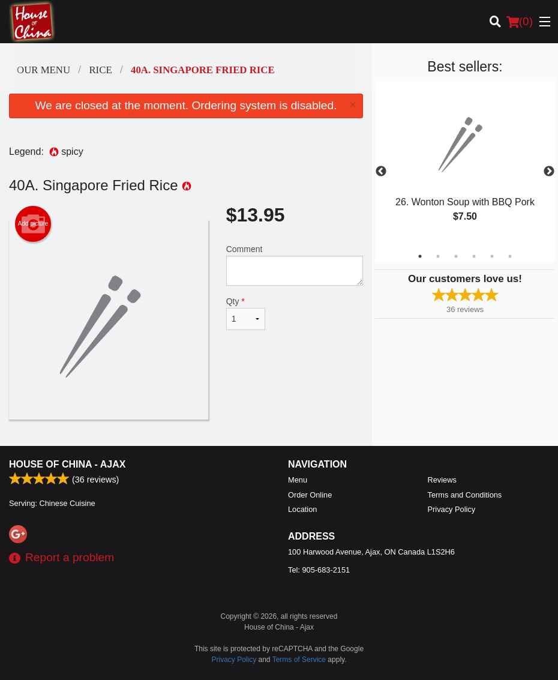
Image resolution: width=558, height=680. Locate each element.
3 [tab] (456, 256)
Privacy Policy (452, 509)
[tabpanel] (465, 164)
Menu (297, 479)
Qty (245, 313)
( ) (519, 22)
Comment (294, 265)
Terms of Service (299, 659)
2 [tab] (438, 256)
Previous (381, 172)
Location (302, 509)
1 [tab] (420, 256)
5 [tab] (492, 256)
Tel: (319, 569)
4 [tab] (474, 256)
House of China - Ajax (67, 464)
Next (549, 172)
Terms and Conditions (465, 494)
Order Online (310, 494)
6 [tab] (510, 256)
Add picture (33, 224)
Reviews (442, 479)
